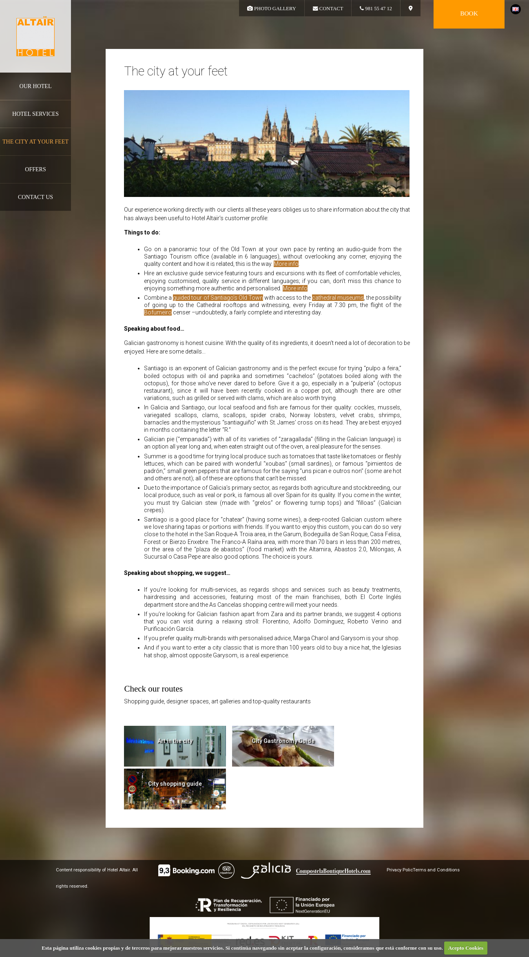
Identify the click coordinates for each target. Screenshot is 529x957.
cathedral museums (338, 297)
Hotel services (35, 114)
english (515, 9)
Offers (35, 169)
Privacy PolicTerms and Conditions (423, 870)
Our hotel (36, 86)
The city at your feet (35, 142)
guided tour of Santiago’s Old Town (218, 297)
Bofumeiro (158, 312)
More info (286, 264)
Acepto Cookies (465, 948)
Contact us (35, 197)
